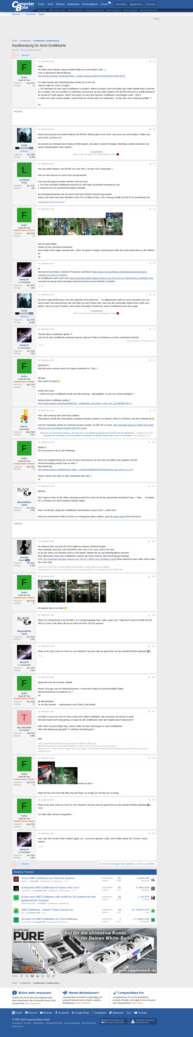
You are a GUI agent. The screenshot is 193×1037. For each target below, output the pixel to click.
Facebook (63, 1012)
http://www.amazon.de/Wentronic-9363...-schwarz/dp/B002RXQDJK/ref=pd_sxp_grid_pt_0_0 (84, 469)
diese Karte (119, 516)
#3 (154, 164)
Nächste (25, 55)
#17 (153, 711)
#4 (154, 209)
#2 (154, 129)
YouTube (142, 1012)
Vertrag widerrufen (54, 1023)
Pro (31, 148)
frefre (17, 50)
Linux (44, 913)
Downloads (73, 4)
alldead (24, 881)
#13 (153, 576)
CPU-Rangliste (131, 10)
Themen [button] (60, 4)
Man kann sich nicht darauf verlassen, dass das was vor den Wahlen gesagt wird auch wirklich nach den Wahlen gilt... (88, 433)
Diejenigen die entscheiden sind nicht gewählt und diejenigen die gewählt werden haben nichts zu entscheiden (87, 436)
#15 (153, 646)
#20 (153, 833)
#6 (154, 295)
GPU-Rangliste (114, 10)
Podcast (43, 10)
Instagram (100, 1012)
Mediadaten (38, 1023)
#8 (154, 360)
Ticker (41, 4)
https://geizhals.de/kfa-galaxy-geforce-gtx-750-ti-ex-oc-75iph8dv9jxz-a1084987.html (111, 278)
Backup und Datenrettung (57, 922)
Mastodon (118, 1012)
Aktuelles (16, 14)
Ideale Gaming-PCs (95, 10)
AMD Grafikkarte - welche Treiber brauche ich (47, 909)
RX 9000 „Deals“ (76, 10)
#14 (153, 615)
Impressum (17, 1023)
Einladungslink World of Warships (51, 202)
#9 (154, 410)
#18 (153, 758)
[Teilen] (150, 61)
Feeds (19, 1012)
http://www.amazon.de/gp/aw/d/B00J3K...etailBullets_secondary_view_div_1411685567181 (83, 403)
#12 (153, 541)
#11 (153, 486)
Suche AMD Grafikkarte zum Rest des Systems (48, 878)
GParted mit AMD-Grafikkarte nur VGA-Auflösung (49, 919)
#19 (153, 800)
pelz (23, 913)
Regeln (41, 14)
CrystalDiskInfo (96, 152)
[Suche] (151, 4)
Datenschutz (17, 1026)
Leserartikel (30, 14)
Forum (104, 4)
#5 (154, 263)
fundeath (145, 899)
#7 (154, 329)
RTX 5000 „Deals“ (58, 10)
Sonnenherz (26, 891)
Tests (50, 4)
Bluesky (47, 1012)
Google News (82, 1012)
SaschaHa (145, 881)
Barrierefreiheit (89, 1023)
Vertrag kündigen (72, 1023)
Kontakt (27, 1023)
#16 (153, 677)
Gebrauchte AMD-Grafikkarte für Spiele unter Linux (50, 887)
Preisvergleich (90, 4)
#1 (154, 61)
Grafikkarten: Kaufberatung (51, 881)
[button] (22, 14)
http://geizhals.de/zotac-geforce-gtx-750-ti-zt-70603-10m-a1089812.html (79, 559)
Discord (33, 1012)
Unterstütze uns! (149, 10)
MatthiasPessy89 (28, 903)
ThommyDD (26, 922)
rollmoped (145, 890)
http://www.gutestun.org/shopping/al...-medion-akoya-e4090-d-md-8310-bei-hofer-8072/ (81, 76)
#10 (153, 442)
